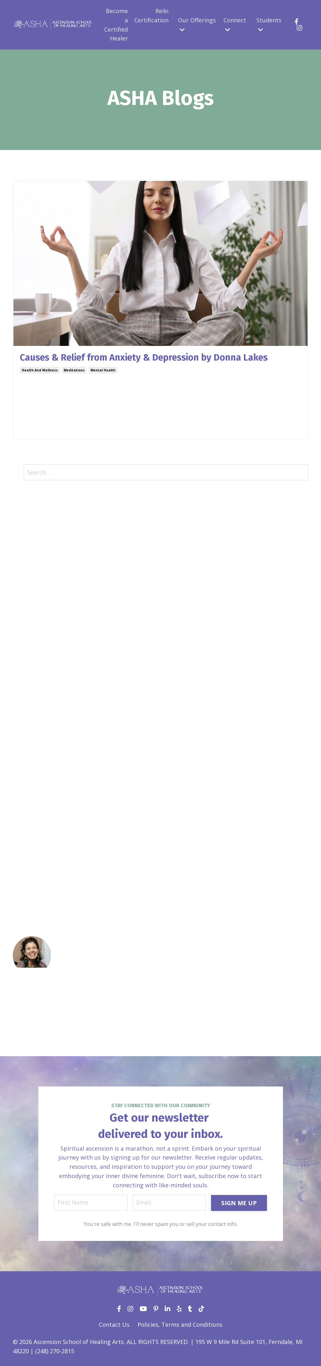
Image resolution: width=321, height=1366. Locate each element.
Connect (234, 24)
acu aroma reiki (35, 533)
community (29, 570)
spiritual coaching (38, 873)
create (22, 579)
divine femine (32, 607)
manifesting (29, 781)
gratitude (26, 680)
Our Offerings (197, 24)
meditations (74, 370)
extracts (24, 653)
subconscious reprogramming (55, 901)
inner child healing (39, 735)
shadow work (32, 855)
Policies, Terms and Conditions (180, 1325)
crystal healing (33, 597)
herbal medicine (35, 708)
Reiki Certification (151, 15)
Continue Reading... (43, 425)
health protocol (34, 699)
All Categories (32, 506)
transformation (35, 919)
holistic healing (34, 717)
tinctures (26, 910)
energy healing (33, 643)
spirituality (28, 882)
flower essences (35, 662)
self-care (25, 846)
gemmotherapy (34, 671)
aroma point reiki (37, 542)
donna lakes (30, 616)
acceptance (28, 524)
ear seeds (26, 625)
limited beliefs (33, 772)
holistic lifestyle (36, 726)
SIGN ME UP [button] (239, 1203)
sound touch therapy (43, 864)
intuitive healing (35, 754)
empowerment (33, 634)
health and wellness (40, 370)
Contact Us (114, 1325)
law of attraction (37, 763)
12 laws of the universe (47, 515)
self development (37, 836)
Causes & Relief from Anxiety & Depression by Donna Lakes (151, 358)
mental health (102, 370)
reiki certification (37, 809)
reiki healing (30, 818)
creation (24, 588)
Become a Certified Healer (116, 24)
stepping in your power (45, 892)
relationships (31, 827)
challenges (28, 561)
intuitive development (43, 745)
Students (268, 24)
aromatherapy (33, 552)
